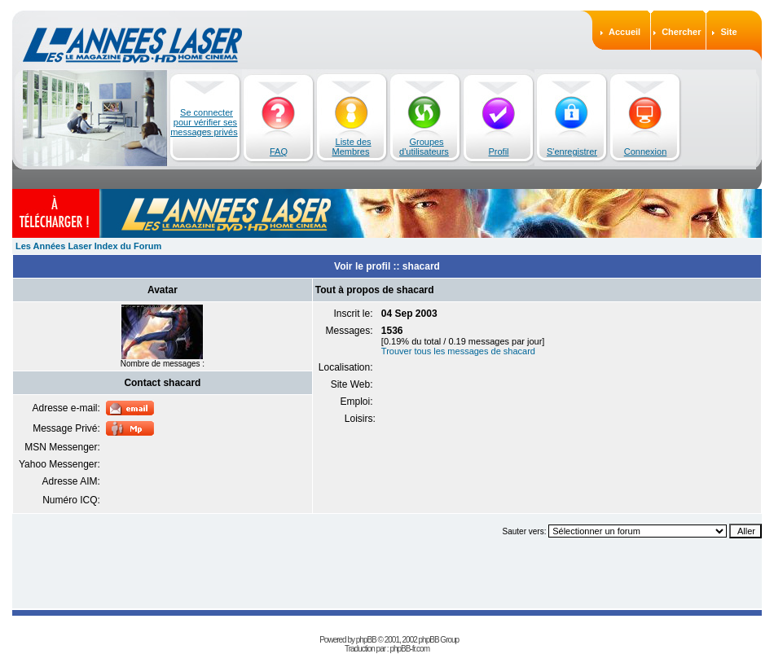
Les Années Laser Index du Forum (88, 246)
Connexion (645, 151)
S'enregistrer (572, 151)
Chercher (681, 32)
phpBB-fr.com (409, 648)
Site (728, 32)
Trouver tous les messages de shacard (458, 351)
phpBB (366, 639)
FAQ (279, 151)
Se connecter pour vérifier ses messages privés (204, 122)
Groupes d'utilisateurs (424, 146)
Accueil (624, 32)
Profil (498, 151)
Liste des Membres (352, 146)
